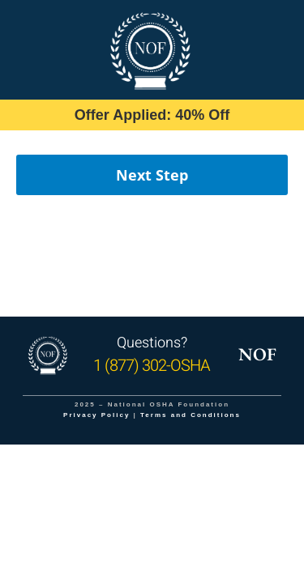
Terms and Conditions (190, 415)
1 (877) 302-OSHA (151, 365)
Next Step (152, 175)
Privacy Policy (96, 415)
